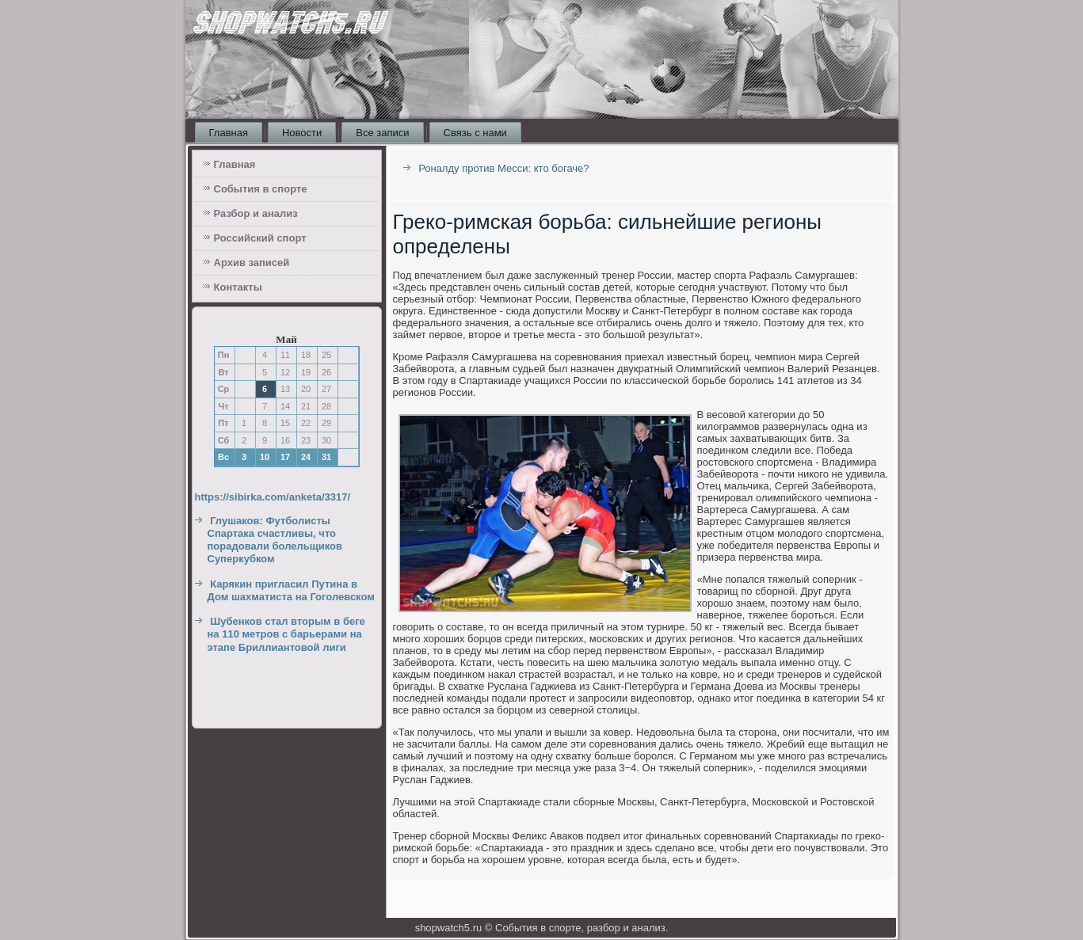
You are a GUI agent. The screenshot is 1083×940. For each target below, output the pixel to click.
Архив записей (252, 262)
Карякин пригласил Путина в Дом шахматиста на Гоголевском (291, 590)
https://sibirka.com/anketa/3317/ (273, 497)
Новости (302, 133)
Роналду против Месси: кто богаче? (503, 168)
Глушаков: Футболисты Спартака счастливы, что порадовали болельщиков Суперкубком (275, 540)
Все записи (382, 133)
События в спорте (260, 189)
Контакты (238, 287)
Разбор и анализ (256, 213)
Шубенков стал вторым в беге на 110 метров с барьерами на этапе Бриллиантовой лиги (286, 634)
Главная (228, 133)
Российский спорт (260, 238)
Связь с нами (475, 133)
